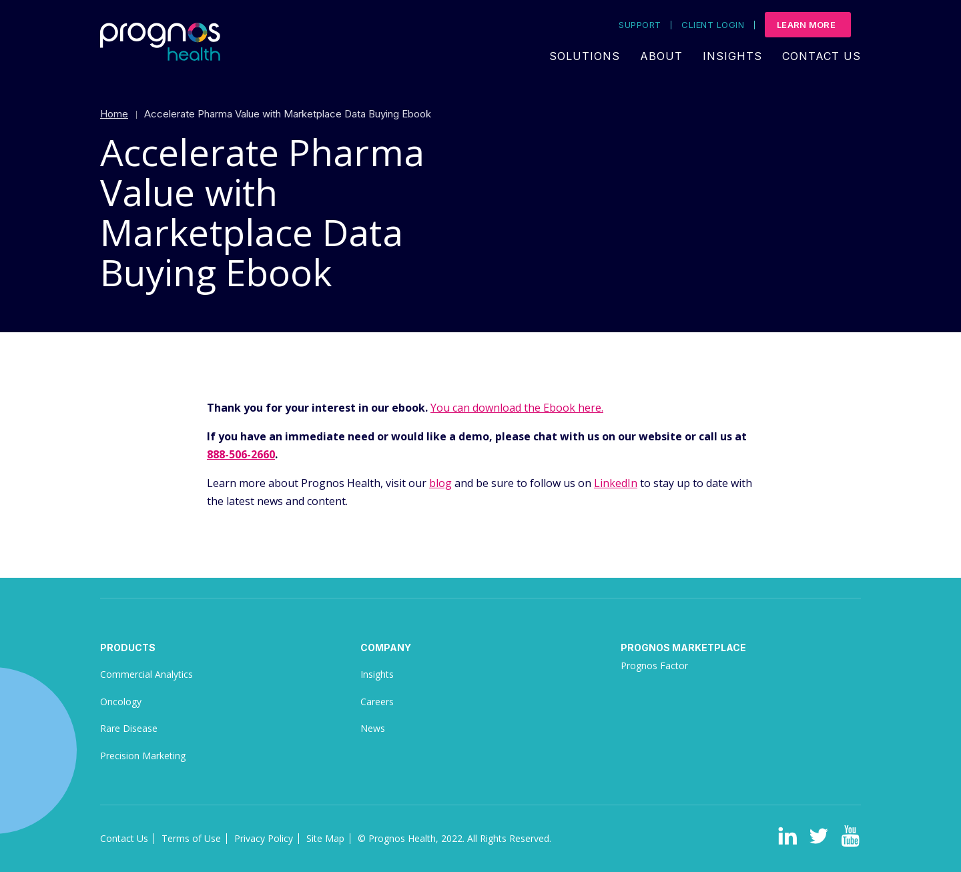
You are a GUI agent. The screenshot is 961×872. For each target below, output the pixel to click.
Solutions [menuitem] (584, 56)
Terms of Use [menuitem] (191, 838)
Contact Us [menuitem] (821, 56)
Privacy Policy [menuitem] (263, 838)
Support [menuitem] (640, 25)
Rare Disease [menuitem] (128, 728)
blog (440, 483)
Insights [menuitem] (732, 56)
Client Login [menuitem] (712, 25)
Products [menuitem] (127, 647)
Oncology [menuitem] (120, 701)
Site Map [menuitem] (325, 838)
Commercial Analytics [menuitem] (146, 674)
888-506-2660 (241, 454)
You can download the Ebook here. (516, 407)
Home (114, 113)
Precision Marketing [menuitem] (143, 755)
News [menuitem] (372, 728)
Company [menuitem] (385, 647)
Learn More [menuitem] (806, 24)
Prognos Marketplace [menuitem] (683, 647)
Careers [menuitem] (377, 701)
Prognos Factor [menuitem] (654, 665)
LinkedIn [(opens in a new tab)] (615, 483)
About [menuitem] (661, 56)
